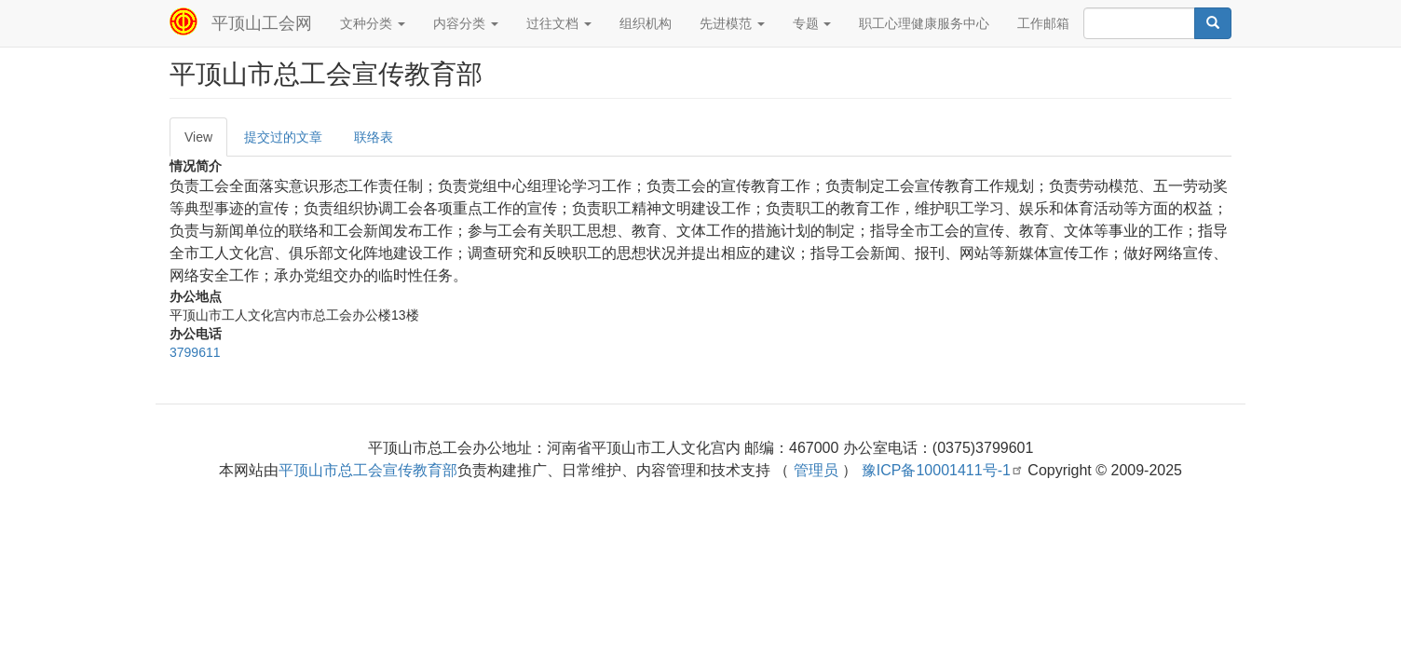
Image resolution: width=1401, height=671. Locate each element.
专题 (812, 23)
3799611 (195, 352)
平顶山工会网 (261, 23)
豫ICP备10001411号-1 (943, 470)
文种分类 (372, 23)
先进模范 (732, 23)
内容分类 (465, 23)
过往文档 (559, 23)
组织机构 (645, 23)
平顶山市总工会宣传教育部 (368, 470)
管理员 (816, 470)
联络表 (373, 137)
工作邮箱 (1043, 23)
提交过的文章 (283, 137)
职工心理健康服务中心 (924, 23)
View (198, 137)
